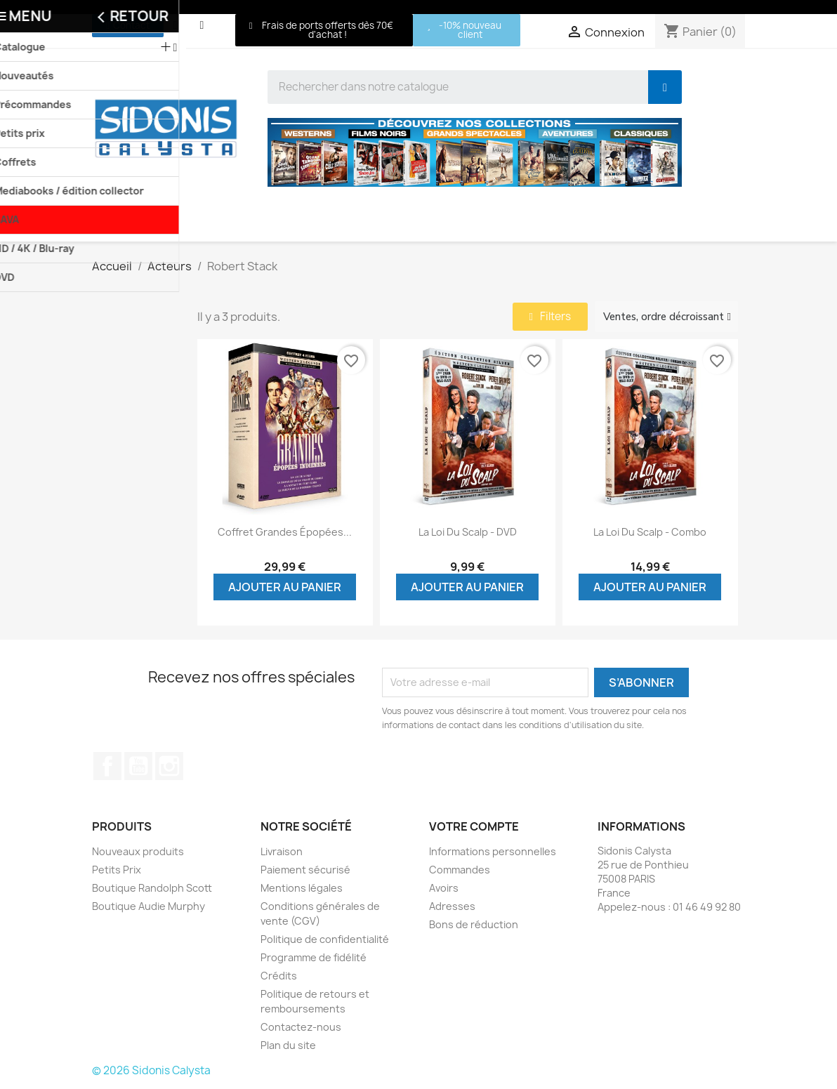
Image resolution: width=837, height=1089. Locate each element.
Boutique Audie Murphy (148, 906)
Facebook (107, 766)
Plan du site (288, 1045)
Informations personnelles (492, 851)
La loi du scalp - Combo (649, 532)
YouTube (138, 766)
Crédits (279, 975)
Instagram (169, 766)
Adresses (452, 906)
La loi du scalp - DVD (468, 532)
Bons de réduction (473, 924)
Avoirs (444, 888)
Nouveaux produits (138, 851)
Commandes (459, 869)
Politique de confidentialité (325, 939)
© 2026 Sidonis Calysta (151, 1070)
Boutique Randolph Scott (152, 888)
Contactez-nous (301, 1027)
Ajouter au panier (284, 587)
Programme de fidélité (314, 957)
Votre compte (474, 826)
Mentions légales (302, 888)
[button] (128, 25)
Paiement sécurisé (305, 869)
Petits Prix (116, 869)
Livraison (282, 851)
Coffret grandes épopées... (285, 532)
